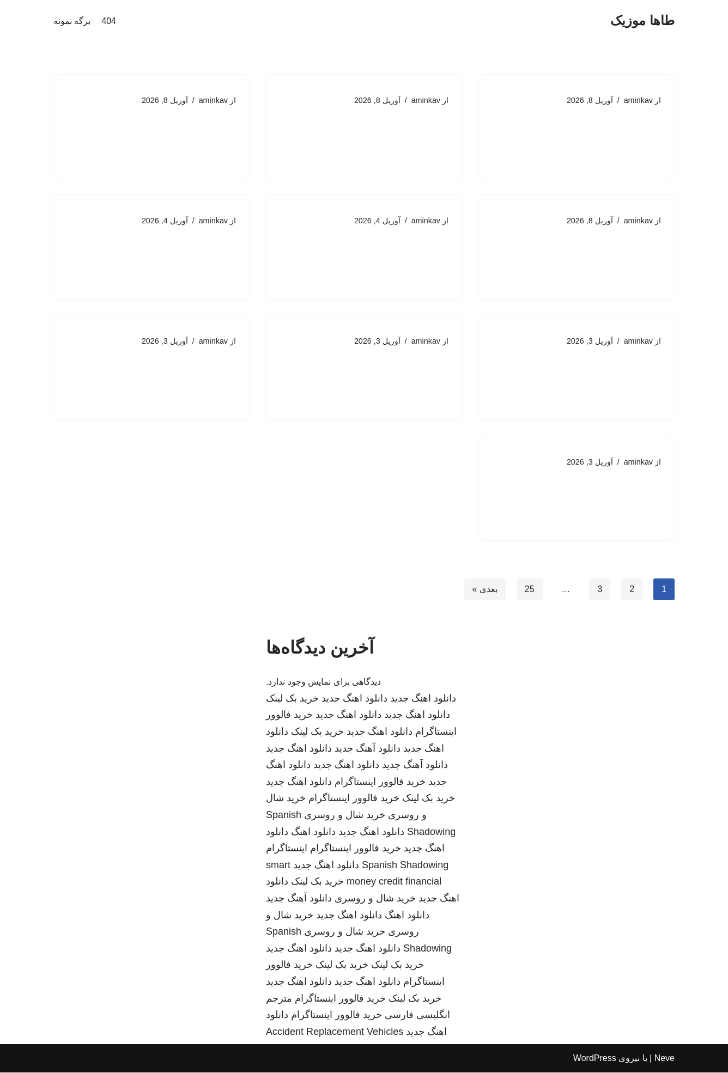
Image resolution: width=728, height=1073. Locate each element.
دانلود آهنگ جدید (368, 748)
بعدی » (484, 589)
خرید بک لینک (292, 699)
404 (108, 21)
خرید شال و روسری (344, 815)
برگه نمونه (71, 21)
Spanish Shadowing (405, 866)
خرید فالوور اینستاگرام (380, 782)
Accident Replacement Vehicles (334, 1032)
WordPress (594, 1059)
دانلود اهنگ (313, 832)
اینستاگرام (286, 849)
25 (529, 589)
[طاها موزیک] (642, 21)
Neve (664, 1059)
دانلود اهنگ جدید (423, 699)
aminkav (638, 100)
